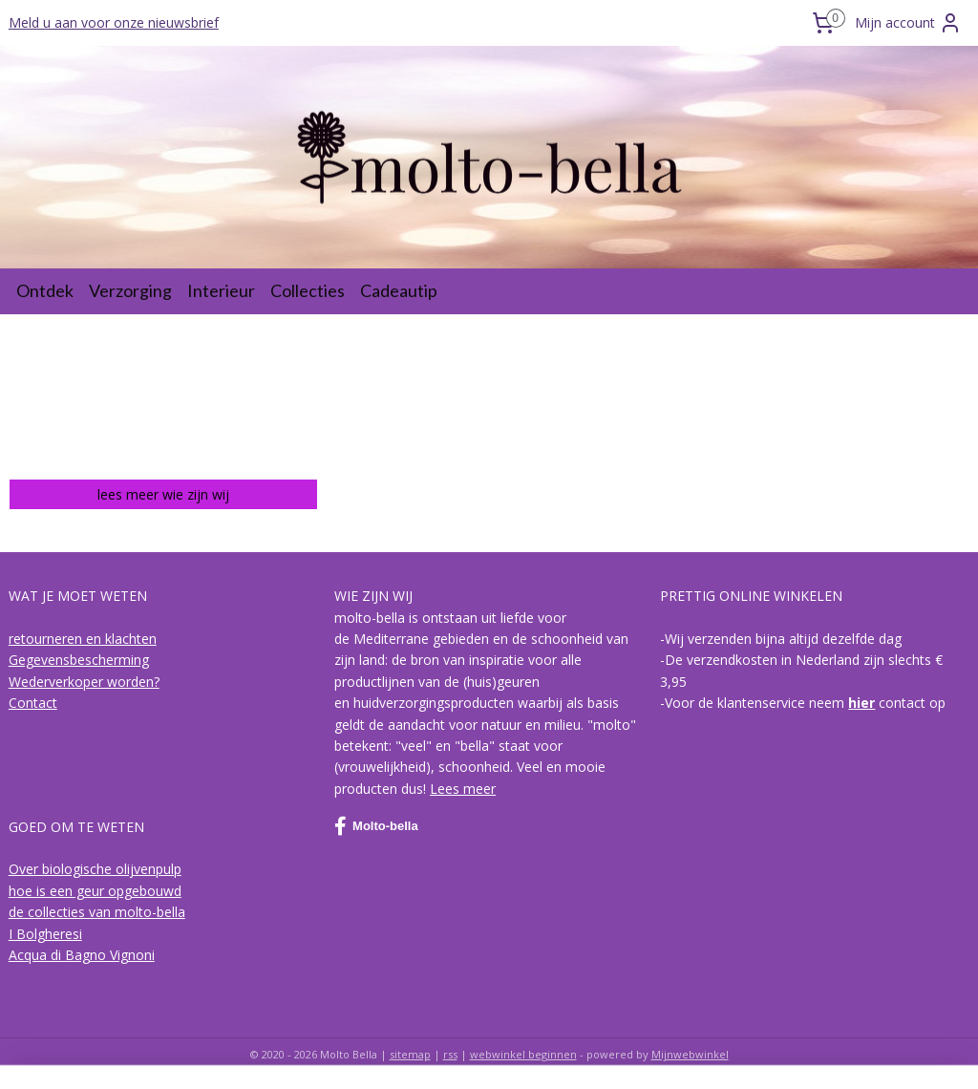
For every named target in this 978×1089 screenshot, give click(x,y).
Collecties (307, 290)
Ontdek (45, 290)
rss (450, 1054)
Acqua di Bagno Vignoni (82, 955)
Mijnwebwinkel (690, 1054)
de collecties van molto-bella (97, 912)
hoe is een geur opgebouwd (95, 891)
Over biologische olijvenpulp (95, 869)
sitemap (410, 1054)
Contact (33, 703)
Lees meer (463, 788)
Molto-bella (376, 826)
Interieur (221, 290)
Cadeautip (398, 290)
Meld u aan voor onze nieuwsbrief (114, 22)
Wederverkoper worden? (84, 682)
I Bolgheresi (45, 934)
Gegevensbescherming (79, 660)
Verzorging (130, 290)
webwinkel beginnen (523, 1054)
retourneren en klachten (83, 639)
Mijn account (908, 22)
